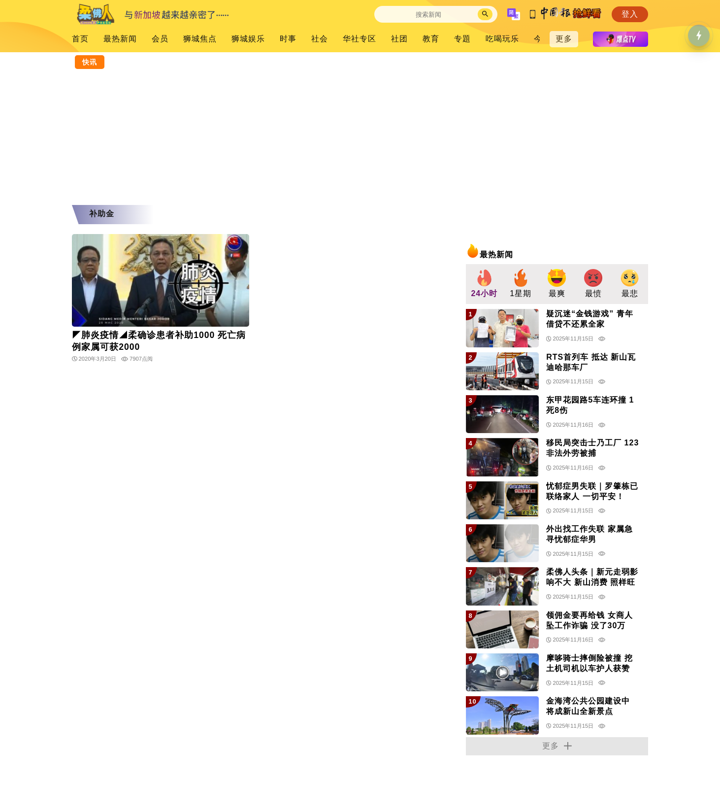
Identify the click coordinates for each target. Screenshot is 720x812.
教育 (431, 38)
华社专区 (359, 38)
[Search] (428, 14)
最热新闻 (120, 38)
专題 (462, 38)
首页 (80, 38)
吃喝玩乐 (502, 38)
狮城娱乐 (248, 38)
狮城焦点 (200, 38)
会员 (160, 38)
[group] (484, 284)
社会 (319, 38)
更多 (564, 38)
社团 (399, 38)
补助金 (101, 213)
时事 (288, 38)
